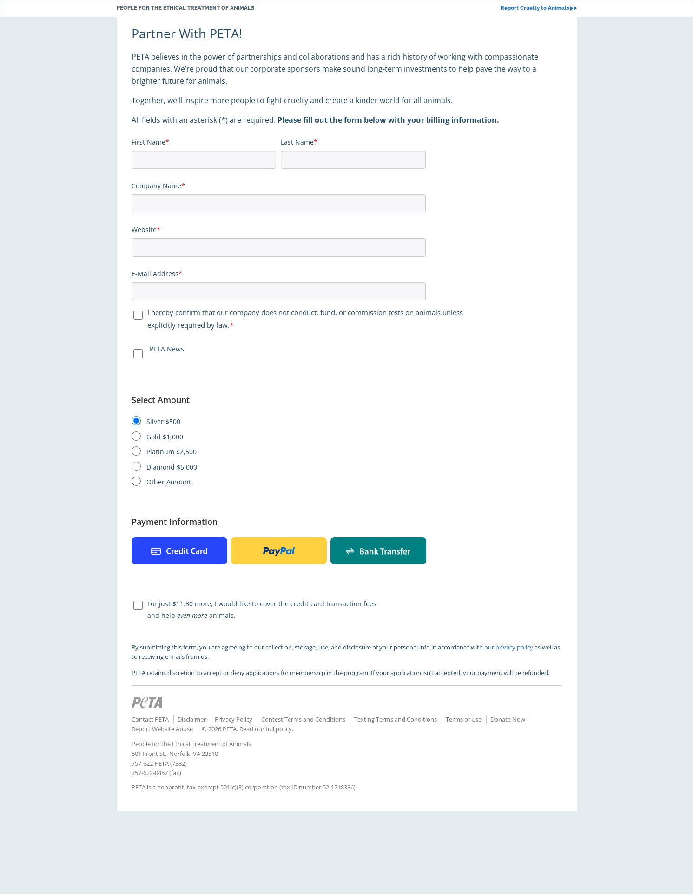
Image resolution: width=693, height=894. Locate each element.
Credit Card (179, 550)
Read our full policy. (266, 729)
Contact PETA (150, 719)
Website (144, 229)
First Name (148, 142)
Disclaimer (192, 719)
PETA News (167, 348)
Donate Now (507, 719)
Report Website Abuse (162, 729)
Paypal (279, 550)
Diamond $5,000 (171, 467)
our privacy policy (508, 647)
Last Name (297, 142)
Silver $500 (163, 421)
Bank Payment (378, 550)
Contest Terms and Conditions (303, 719)
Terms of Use (464, 719)
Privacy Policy (233, 719)
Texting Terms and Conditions (395, 719)
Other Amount (168, 482)
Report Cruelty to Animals (539, 8)
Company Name (156, 185)
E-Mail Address (155, 273)
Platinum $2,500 (171, 452)
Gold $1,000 (164, 437)
